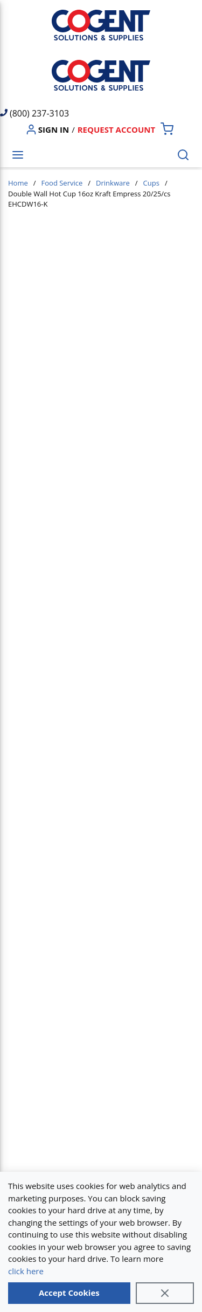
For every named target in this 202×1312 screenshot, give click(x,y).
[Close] (165, 1293)
